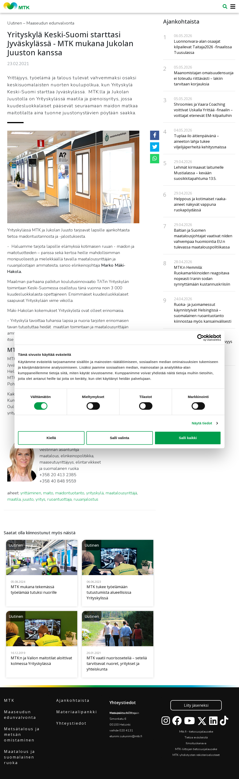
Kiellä (51, 438)
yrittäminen (30, 493)
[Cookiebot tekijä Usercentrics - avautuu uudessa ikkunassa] (200, 337)
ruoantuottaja (59, 499)
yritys (40, 499)
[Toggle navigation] (231, 6)
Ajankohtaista (73, 700)
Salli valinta (119, 438)
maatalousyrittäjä (121, 493)
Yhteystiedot (71, 723)
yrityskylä (95, 493)
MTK (9, 700)
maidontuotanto (69, 493)
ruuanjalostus (86, 499)
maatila (14, 499)
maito (48, 493)
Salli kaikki (188, 438)
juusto (28, 499)
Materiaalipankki (76, 711)
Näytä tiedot (202, 423)
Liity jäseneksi (196, 705)
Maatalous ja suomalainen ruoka (19, 757)
